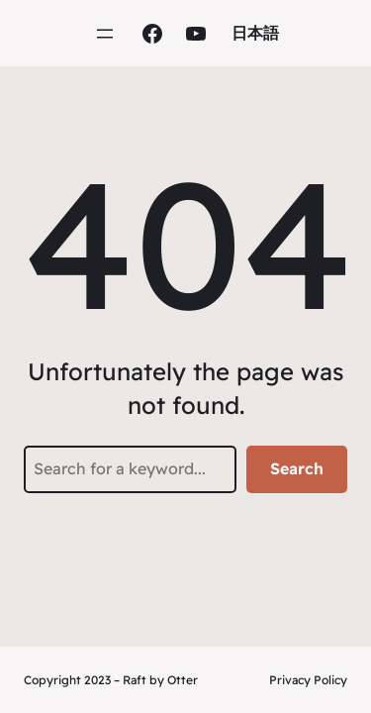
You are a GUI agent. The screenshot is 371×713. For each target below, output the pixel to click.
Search (297, 468)
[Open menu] (105, 34)
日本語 (255, 33)
